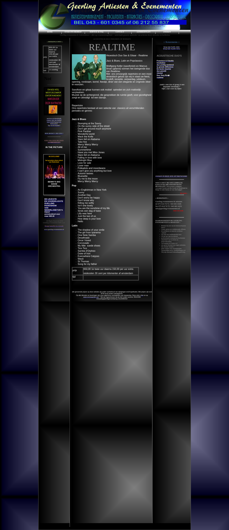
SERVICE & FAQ (96, 32)
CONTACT (120, 32)
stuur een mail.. (169, 211)
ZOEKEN (167, 32)
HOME (50, 32)
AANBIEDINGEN (143, 32)
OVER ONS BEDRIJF (73, 32)
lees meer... (184, 193)
